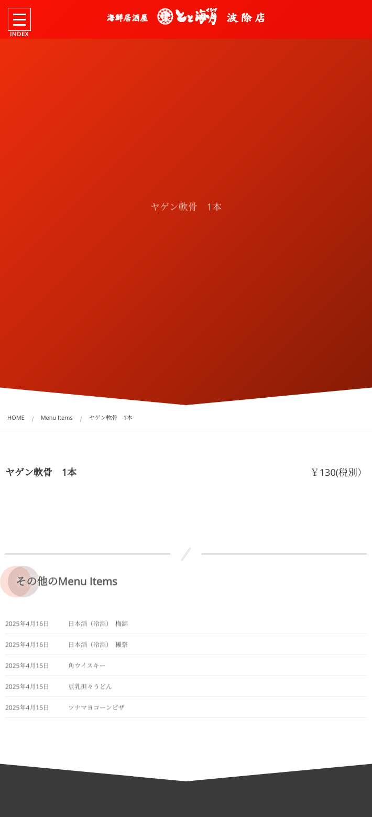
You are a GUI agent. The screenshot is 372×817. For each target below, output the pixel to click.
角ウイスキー (87, 669)
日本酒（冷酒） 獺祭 (98, 648)
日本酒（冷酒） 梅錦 (98, 627)
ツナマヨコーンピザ (96, 711)
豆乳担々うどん (90, 690)
